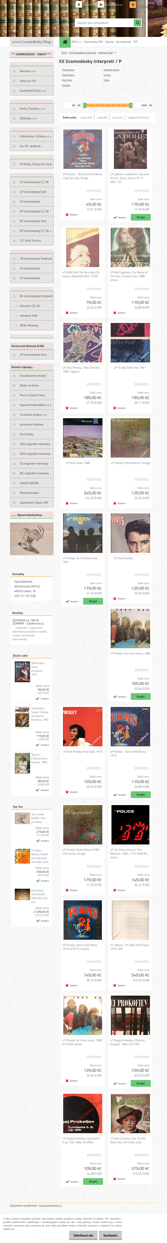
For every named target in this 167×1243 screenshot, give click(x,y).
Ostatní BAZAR (29, 483)
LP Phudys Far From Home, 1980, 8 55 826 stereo (82, 1042)
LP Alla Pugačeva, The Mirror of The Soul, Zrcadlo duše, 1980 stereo (129, 276)
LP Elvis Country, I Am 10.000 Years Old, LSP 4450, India (128, 1140)
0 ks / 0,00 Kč (146, 3)
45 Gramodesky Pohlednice (30, 269)
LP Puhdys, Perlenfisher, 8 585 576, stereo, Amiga (80, 852)
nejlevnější (87, 117)
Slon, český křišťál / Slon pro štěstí (38, 818)
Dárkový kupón (29, 492)
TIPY (135, 42)
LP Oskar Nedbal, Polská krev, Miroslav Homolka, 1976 (39, 856)
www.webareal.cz (50, 1205)
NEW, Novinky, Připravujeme (29, 326)
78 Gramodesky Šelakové (36, 258)
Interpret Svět (28, 315)
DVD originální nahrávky (35, 453)
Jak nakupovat (123, 42)
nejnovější (117, 117)
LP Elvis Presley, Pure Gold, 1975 (82, 752)
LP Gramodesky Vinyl (33, 354)
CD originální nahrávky (34, 463)
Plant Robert (68, 75)
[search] (137, 23)
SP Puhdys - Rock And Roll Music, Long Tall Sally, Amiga (82, 176)
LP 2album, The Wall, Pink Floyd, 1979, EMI (129, 947)
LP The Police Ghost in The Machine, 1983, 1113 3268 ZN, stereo (129, 853)
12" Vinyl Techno (30, 240)
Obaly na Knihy (29, 385)
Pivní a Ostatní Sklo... (33, 395)
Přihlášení (89, 5)
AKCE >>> (76, 42)
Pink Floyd (67, 80)
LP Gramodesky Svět (33, 191)
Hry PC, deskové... (31, 146)
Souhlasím (110, 1235)
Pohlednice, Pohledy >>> (36, 136)
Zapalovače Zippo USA (34, 502)
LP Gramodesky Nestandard (30, 202)
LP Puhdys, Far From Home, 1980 (130, 653)
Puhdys (107, 75)
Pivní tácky (27, 434)
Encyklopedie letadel (33, 375)
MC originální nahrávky (34, 473)
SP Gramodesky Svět (33, 221)
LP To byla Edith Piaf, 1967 (130, 368)
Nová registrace (114, 5)
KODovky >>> (28, 118)
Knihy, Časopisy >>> (32, 108)
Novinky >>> (28, 71)
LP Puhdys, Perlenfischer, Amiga (130, 463)
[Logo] (36, 22)
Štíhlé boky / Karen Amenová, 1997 (38, 669)
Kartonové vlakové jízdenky (31, 425)
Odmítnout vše (82, 1235)
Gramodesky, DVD (93, 42)
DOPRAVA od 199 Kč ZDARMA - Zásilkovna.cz (28, 622)
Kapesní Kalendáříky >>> (36, 405)
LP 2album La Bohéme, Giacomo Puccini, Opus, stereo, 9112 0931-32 (129, 178)
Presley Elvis (68, 70)
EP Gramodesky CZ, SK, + (36, 230)
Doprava (109, 42)
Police (106, 80)
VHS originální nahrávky (35, 444)
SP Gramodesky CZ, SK (34, 211)
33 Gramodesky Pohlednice (30, 279)
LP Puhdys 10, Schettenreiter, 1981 (80, 560)
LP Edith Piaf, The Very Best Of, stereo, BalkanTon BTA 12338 (81, 274)
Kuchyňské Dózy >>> (33, 90)
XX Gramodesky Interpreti (36, 296)
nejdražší (102, 117)
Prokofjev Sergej (111, 70)
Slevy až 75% (28, 80)
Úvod (64, 53)
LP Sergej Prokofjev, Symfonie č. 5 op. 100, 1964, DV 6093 (81, 1140)
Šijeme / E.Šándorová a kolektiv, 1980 (39, 758)
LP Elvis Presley (123, 558)
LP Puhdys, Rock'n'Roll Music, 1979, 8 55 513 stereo (80, 947)
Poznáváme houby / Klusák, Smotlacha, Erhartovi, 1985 (40, 714)
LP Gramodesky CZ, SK (34, 182)
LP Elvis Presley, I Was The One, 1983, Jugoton (81, 369)
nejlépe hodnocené (138, 117)
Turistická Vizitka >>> (33, 414)
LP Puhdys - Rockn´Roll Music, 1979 (128, 753)
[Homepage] (65, 42)
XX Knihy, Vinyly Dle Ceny (36, 164)
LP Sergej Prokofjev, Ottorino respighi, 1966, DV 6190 (127, 1042)
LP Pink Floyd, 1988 (78, 463)
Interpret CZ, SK (30, 305)
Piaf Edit (66, 85)
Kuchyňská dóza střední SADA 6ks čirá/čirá (39, 896)
